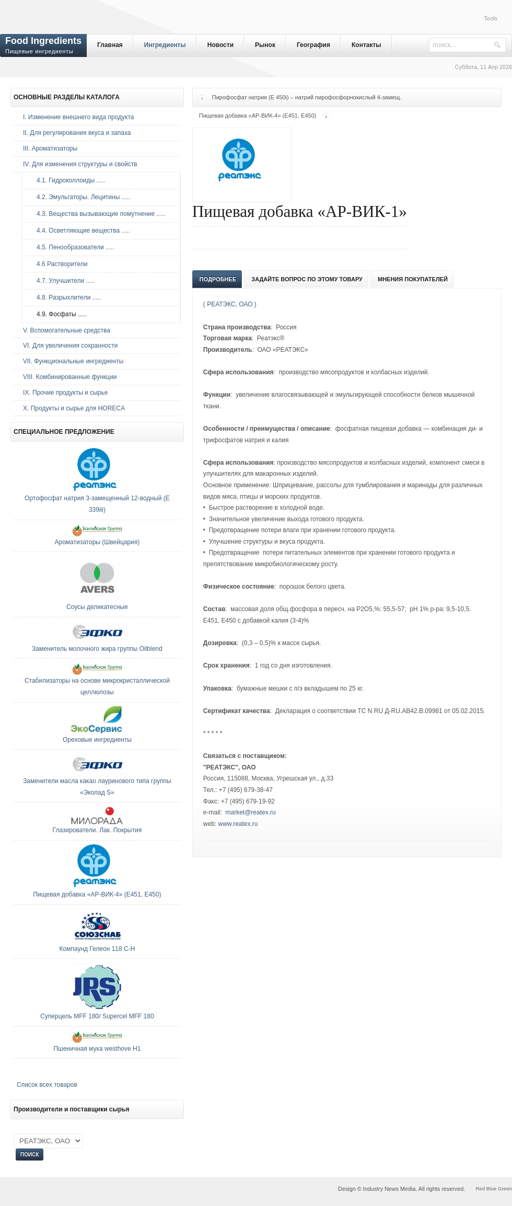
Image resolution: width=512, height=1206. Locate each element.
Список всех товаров (47, 1084)
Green (505, 1188)
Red (480, 1188)
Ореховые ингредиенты (97, 739)
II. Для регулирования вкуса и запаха (77, 132)
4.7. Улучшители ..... (63, 280)
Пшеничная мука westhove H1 (97, 1048)
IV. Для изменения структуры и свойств (80, 164)
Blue (491, 1188)
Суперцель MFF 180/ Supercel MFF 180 (97, 1016)
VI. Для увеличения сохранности (70, 345)
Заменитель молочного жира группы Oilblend (97, 648)
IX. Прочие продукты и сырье (65, 392)
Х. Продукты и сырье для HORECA (74, 408)
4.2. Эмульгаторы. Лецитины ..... (80, 197)
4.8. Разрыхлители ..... (66, 297)
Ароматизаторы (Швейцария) (96, 542)
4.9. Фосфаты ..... (59, 314)
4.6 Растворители (59, 264)
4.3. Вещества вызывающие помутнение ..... (98, 213)
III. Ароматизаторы (50, 148)
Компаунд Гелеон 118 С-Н (97, 948)
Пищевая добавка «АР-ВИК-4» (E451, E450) (258, 115)
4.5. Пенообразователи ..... (72, 247)
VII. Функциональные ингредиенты (73, 361)
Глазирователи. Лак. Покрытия (97, 830)
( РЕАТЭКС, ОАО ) (230, 304)
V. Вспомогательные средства (66, 330)
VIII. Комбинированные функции (70, 377)
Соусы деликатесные (97, 607)
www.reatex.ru (238, 824)
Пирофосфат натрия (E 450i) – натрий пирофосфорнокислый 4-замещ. (307, 97)
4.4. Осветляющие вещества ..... (80, 230)
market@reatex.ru (251, 812)
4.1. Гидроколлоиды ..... (68, 180)
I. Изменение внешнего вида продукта (78, 117)
